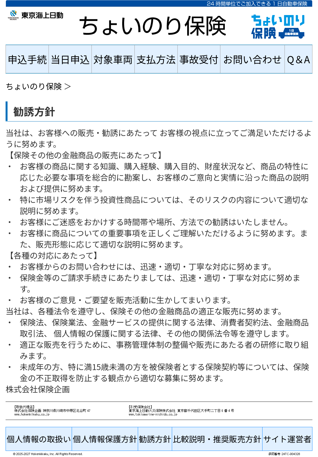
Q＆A (298, 59)
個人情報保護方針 (105, 438)
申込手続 (27, 59)
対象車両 (113, 59)
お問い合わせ (252, 59)
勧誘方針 (155, 438)
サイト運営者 (287, 438)
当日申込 (70, 59)
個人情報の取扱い (39, 438)
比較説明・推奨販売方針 (217, 438)
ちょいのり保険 (34, 86)
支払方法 (156, 59)
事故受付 (199, 59)
